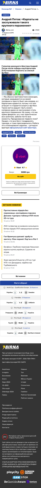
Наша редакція (7, 424)
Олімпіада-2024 (8, 392)
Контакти (5, 427)
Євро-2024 (6, 382)
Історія (23, 382)
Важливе (24, 376)
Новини (6, 15)
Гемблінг (24, 392)
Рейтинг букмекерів (28, 395)
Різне (23, 388)
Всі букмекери (20, 193)
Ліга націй (6, 388)
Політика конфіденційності (12, 408)
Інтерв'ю (5, 372)
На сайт (20, 177)
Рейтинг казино (27, 398)
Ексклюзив (6, 376)
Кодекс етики (7, 421)
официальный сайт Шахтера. (23, 128)
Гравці (4, 395)
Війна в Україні (26, 379)
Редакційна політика (10, 418)
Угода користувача (9, 415)
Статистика (25, 385)
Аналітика (6, 369)
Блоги (4, 379)
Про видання (7, 405)
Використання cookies (10, 411)
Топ (22, 372)
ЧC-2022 (5, 385)
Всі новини (20, 276)
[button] (30, 3)
